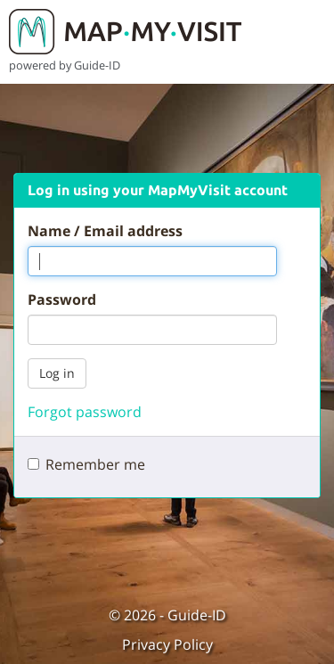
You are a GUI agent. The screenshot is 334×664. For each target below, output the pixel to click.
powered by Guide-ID (64, 65)
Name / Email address (105, 231)
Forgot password (85, 412)
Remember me (95, 464)
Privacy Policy (167, 644)
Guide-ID (196, 615)
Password (62, 299)
